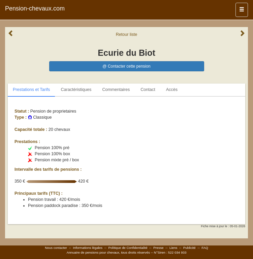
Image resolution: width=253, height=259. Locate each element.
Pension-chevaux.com (35, 8)
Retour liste (126, 34)
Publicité (189, 248)
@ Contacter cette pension (126, 66)
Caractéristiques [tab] (76, 89)
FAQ (204, 248)
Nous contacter (56, 248)
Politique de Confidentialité (128, 248)
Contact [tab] (147, 89)
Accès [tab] (172, 89)
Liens (173, 248)
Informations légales (87, 248)
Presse (158, 248)
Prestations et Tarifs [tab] (31, 89)
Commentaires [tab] (116, 89)
